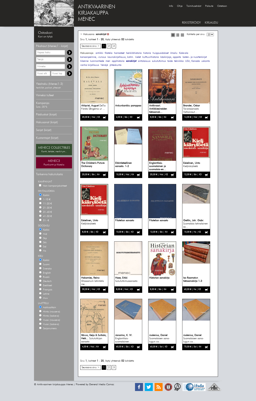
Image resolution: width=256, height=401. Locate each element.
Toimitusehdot (193, 6)
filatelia (108, 53)
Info (171, 6)
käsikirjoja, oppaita (170, 57)
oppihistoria (118, 61)
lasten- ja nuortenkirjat (195, 57)
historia (147, 53)
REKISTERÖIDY (191, 22)
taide (170, 61)
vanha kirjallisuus (89, 65)
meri (108, 61)
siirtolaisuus (144, 61)
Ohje (179, 6)
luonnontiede (97, 61)
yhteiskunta (115, 65)
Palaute (209, 6)
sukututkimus (159, 61)
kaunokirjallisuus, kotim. (121, 57)
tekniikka (179, 61)
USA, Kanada (192, 61)
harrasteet (119, 53)
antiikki (99, 53)
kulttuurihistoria (150, 57)
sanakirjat (101, 34)
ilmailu (173, 53)
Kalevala (183, 53)
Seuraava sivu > (91, 46)
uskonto (205, 61)
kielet (138, 57)
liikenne (84, 61)
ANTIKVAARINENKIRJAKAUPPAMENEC (96, 13)
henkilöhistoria (134, 53)
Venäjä (104, 65)
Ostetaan (222, 6)
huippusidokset (161, 53)
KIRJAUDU (211, 22)
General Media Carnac (101, 384)
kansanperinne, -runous (93, 57)
